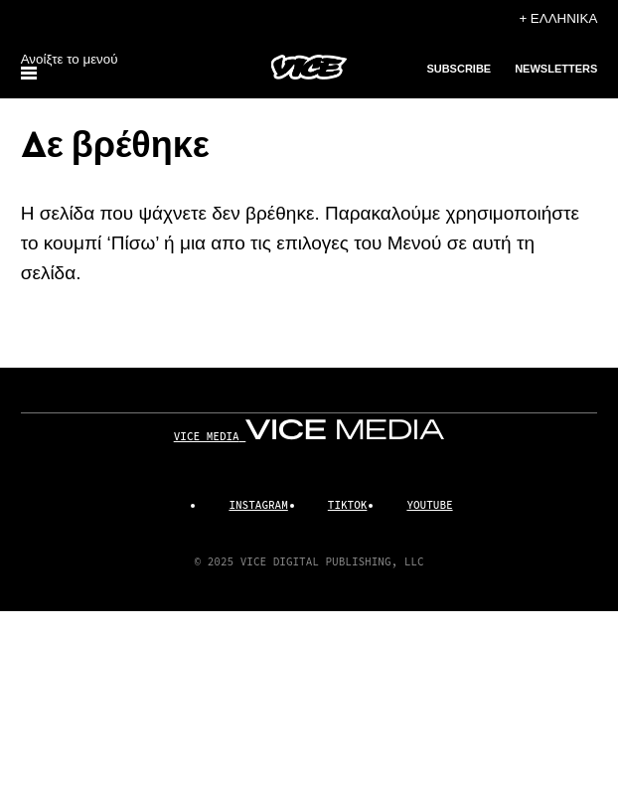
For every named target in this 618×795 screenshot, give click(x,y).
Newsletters (556, 69)
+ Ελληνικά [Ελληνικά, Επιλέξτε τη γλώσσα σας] (558, 18)
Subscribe (458, 69)
